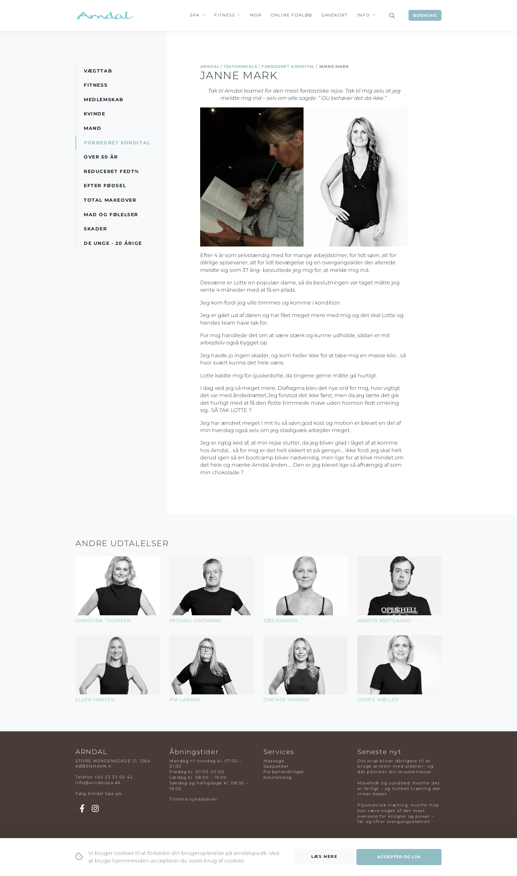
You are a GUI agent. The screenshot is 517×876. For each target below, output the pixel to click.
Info (363, 15)
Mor (255, 15)
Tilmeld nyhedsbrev (193, 799)
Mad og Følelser (111, 215)
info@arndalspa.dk (98, 782)
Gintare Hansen (286, 700)
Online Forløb (291, 15)
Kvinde (95, 114)
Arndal (210, 66)
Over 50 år (101, 157)
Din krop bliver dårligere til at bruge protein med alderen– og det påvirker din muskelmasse (395, 766)
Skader (95, 229)
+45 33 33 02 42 (114, 776)
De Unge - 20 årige (113, 243)
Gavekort (334, 15)
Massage (273, 760)
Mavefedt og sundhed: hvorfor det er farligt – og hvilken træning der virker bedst (399, 788)
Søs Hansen (280, 621)
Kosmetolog (277, 777)
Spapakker (276, 766)
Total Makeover (110, 200)
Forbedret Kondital (288, 66)
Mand (92, 128)
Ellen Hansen (95, 700)
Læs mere (324, 856)
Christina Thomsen (103, 621)
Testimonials (241, 66)
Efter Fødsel (105, 186)
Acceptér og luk (399, 856)
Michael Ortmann (195, 621)
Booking (425, 15)
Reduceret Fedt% (111, 171)
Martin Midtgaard (384, 621)
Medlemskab (104, 99)
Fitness (224, 15)
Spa (194, 15)
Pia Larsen (184, 700)
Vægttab (98, 71)
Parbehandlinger (284, 771)
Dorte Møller (378, 700)
